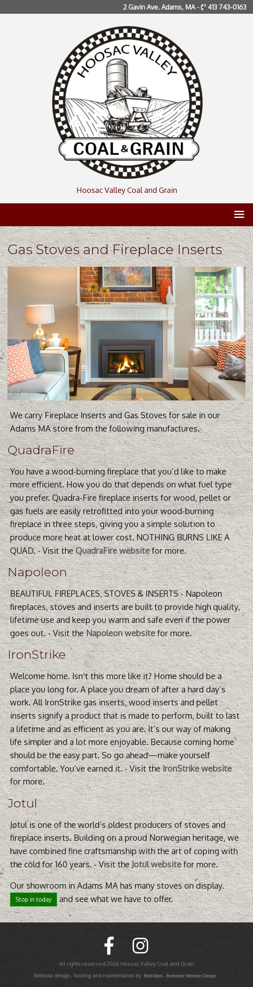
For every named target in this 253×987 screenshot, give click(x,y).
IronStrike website (197, 768)
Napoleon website (120, 633)
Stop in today (33, 899)
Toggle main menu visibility (239, 216)
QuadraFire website (112, 550)
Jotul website (156, 864)
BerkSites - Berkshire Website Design (180, 976)
